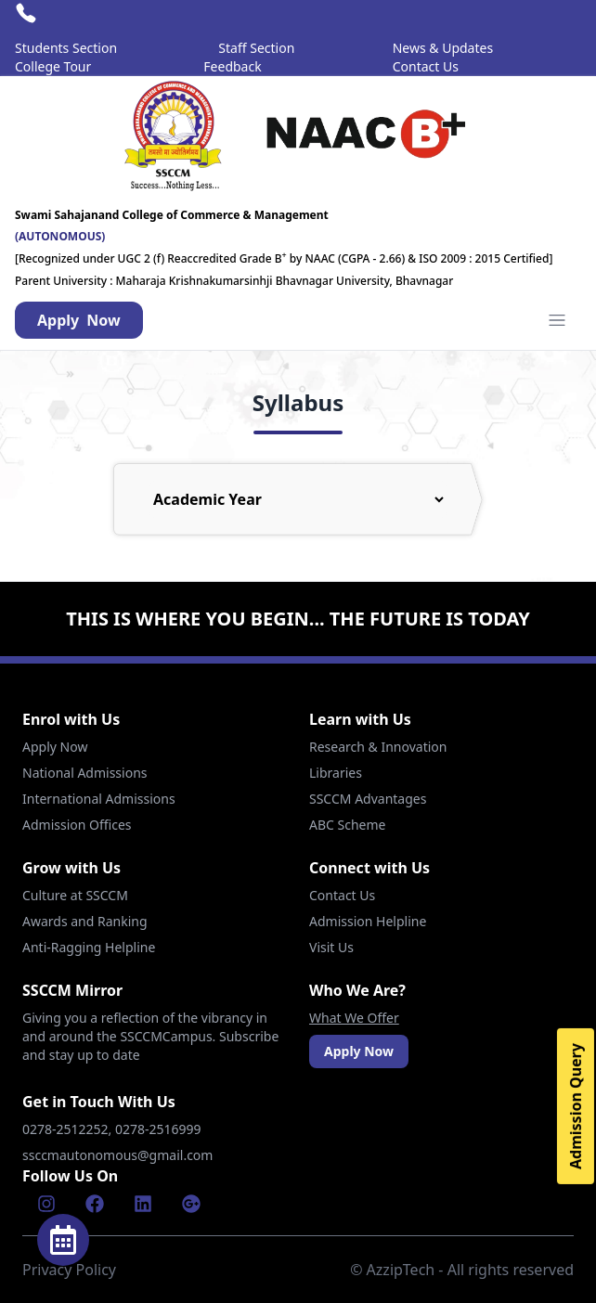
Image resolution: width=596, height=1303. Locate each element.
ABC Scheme (347, 824)
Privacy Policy (69, 1269)
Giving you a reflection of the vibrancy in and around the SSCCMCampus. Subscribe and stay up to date (150, 1036)
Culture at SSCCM (75, 895)
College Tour (53, 66)
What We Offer (354, 1017)
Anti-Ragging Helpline (88, 947)
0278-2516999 (159, 1129)
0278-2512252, (68, 1129)
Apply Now (54, 746)
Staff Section (256, 48)
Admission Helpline (367, 921)
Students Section (66, 48)
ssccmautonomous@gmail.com (117, 1155)
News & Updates (443, 48)
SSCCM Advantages (367, 798)
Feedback (232, 66)
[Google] (191, 1203)
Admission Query (575, 1106)
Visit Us (331, 947)
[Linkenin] (143, 1203)
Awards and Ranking (85, 921)
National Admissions (85, 772)
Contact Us (426, 66)
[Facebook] (94, 1203)
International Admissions (98, 798)
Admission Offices (77, 824)
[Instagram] (46, 1203)
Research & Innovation (378, 746)
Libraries (335, 772)
